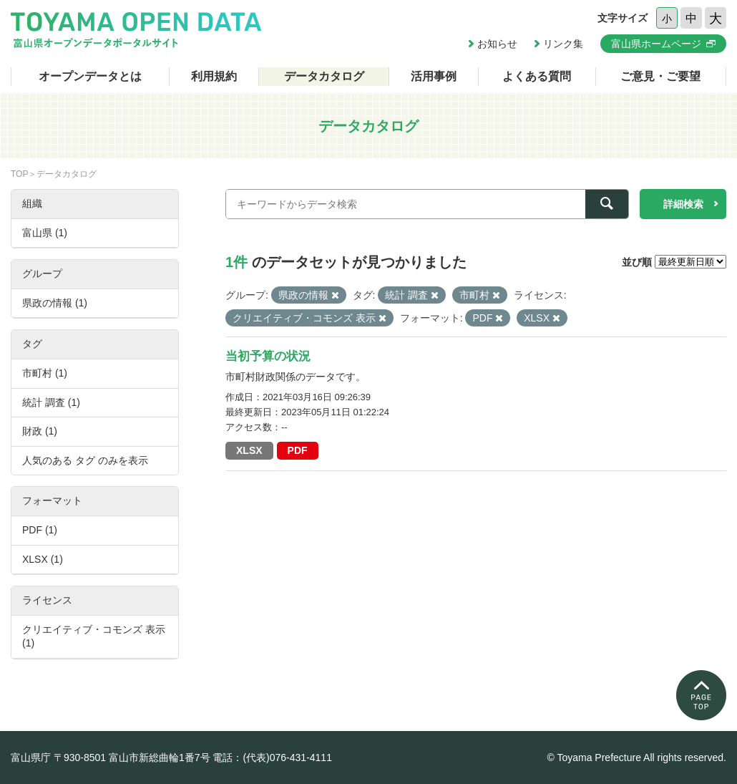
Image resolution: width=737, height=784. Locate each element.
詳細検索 (683, 204)
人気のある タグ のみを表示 (85, 460)
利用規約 (214, 76)
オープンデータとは (90, 76)
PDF (298, 450)
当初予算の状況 (268, 356)
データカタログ (324, 76)
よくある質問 (536, 76)
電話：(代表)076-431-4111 (272, 757)
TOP (19, 174)
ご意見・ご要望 (660, 76)
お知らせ (497, 44)
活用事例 (434, 76)
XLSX (249, 450)
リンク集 (563, 44)
